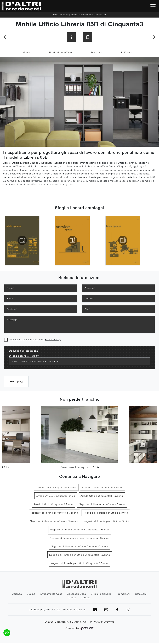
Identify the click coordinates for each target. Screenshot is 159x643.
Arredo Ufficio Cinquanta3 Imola (55, 496)
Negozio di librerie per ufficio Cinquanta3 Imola (79, 546)
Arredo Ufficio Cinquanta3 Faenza (56, 487)
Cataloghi (141, 594)
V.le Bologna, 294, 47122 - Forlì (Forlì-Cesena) (57, 609)
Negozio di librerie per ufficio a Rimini (106, 521)
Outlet (72, 597)
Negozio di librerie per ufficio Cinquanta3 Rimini (79, 563)
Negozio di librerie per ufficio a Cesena (54, 513)
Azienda (17, 594)
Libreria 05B (101, 14)
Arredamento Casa (51, 594)
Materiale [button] (96, 52)
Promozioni (123, 594)
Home (55, 14)
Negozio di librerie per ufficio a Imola (105, 513)
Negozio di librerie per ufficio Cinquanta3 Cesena (79, 538)
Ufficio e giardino (68, 14)
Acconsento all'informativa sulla (35, 340)
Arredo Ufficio (86, 14)
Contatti (85, 597)
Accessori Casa (76, 594)
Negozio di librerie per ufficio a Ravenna (54, 521)
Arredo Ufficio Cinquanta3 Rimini (53, 504)
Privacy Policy (53, 340)
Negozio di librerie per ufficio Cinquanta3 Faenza (79, 529)
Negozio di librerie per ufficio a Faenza (102, 504)
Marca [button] (26, 52)
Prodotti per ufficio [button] (60, 52)
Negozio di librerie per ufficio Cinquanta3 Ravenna (79, 555)
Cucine (31, 594)
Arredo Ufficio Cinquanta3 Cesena (102, 487)
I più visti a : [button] (128, 52)
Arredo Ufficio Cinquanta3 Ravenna (102, 496)
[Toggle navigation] (153, 6)
